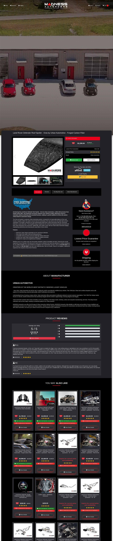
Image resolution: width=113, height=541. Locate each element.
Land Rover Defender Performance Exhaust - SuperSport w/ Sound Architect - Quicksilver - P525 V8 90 (90, 451)
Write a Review (34, 338)
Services (13, 5)
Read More (86, 243)
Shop (6, 5)
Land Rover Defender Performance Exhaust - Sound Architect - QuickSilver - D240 (68, 496)
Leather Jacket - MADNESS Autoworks (45, 495)
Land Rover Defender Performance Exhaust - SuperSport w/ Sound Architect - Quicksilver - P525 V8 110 (45, 451)
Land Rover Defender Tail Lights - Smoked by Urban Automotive (23, 407)
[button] (61, 156)
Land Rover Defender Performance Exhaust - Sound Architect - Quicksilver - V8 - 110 (68, 451)
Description (38, 191)
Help (90, 5)
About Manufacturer (73, 191)
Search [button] (97, 5)
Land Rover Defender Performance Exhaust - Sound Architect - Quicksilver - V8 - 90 (90, 496)
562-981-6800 (25, 246)
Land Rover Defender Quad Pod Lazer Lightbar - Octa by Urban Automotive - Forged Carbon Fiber (22, 451)
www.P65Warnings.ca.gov (51, 255)
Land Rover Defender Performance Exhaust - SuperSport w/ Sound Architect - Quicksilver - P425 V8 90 (90, 408)
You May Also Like (58, 191)
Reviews (48, 191)
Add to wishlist (91, 160)
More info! (96, 149)
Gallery (20, 5)
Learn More (87, 170)
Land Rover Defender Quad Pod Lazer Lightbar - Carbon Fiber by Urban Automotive (68, 408)
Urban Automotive (95, 155)
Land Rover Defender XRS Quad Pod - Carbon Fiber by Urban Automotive (45, 408)
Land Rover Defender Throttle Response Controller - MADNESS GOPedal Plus (23, 496)
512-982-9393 (63, 244)
